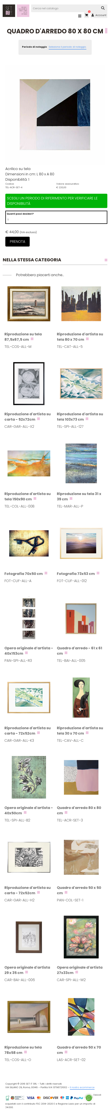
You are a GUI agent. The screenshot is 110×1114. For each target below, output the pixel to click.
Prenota (17, 241)
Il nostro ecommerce (82, 1087)
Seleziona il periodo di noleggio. (67, 47)
